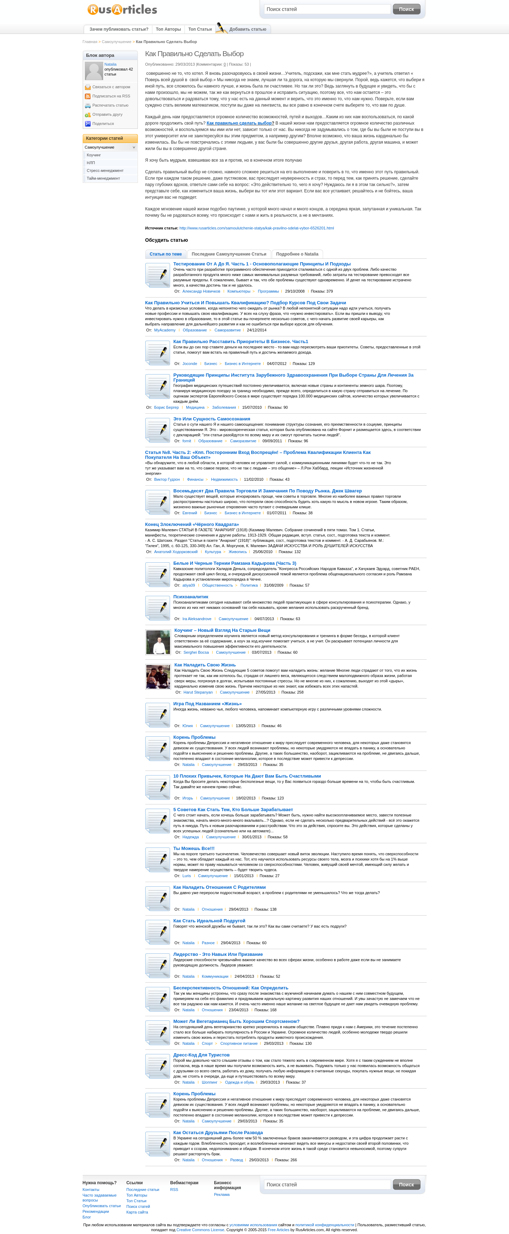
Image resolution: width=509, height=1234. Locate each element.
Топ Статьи (200, 29)
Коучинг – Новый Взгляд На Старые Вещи (223, 630)
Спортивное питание (239, 1043)
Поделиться (103, 123)
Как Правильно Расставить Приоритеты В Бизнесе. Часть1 (241, 341)
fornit (186, 441)
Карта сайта (137, 1212)
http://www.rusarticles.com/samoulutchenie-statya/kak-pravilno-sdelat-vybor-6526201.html (257, 228)
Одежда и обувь (239, 1082)
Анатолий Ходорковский (176, 552)
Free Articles (278, 1230)
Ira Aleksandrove (196, 619)
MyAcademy (165, 330)
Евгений (189, 513)
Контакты (91, 1189)
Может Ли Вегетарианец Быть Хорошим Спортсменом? (237, 1021)
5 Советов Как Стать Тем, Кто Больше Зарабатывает (233, 809)
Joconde (189, 363)
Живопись (238, 552)
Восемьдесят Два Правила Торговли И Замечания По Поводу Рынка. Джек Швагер (268, 491)
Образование (195, 330)
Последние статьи (143, 1189)
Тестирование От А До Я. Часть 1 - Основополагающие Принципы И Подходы (262, 264)
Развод (236, 1160)
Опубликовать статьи (102, 1206)
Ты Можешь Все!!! (194, 848)
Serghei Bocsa (196, 652)
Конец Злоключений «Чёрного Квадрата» (192, 524)
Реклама (222, 1194)
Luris (186, 876)
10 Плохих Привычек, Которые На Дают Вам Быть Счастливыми (247, 776)
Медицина (195, 407)
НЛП (91, 163)
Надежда (190, 837)
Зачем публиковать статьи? (119, 29)
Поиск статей (138, 1206)
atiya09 (188, 585)
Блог (87, 1217)
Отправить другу (108, 114)
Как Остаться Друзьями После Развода (218, 1132)
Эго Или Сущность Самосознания (212, 419)
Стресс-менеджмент (105, 170)
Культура (213, 552)
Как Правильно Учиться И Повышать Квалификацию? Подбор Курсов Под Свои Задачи (245, 302)
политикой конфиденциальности (325, 1225)
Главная (90, 42)
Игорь (187, 798)
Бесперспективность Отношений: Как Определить (231, 988)
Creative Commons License (200, 1230)
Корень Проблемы (195, 737)
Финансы (195, 479)
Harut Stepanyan (198, 692)
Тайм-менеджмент (103, 178)
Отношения (212, 909)
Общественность (217, 585)
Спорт (207, 1043)
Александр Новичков (201, 291)
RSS (174, 1189)
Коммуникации (215, 976)
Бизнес (210, 363)
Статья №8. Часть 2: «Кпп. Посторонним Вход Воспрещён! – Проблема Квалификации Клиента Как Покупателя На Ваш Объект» (258, 455)
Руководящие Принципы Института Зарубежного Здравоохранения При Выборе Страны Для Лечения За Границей (294, 378)
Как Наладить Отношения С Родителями (220, 887)
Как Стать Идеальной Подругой (210, 920)
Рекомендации (96, 1211)
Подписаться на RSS (111, 96)
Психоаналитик (191, 596)
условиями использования (253, 1225)
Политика (249, 585)
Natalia (188, 764)
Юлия (187, 726)
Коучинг (94, 155)
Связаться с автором (111, 87)
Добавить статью (247, 29)
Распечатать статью (111, 105)
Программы (268, 291)
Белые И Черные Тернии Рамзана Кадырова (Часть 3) (235, 563)
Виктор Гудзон (167, 479)
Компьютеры (239, 291)
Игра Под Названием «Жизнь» (208, 703)
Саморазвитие (228, 330)
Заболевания (224, 407)
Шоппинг (209, 1082)
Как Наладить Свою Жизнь (205, 665)
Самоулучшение (116, 42)
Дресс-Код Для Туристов (202, 1055)
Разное (208, 943)
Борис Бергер (166, 407)
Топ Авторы (168, 29)
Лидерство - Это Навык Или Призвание (218, 954)
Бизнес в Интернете (243, 363)
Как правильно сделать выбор (239, 123)
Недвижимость (224, 479)
